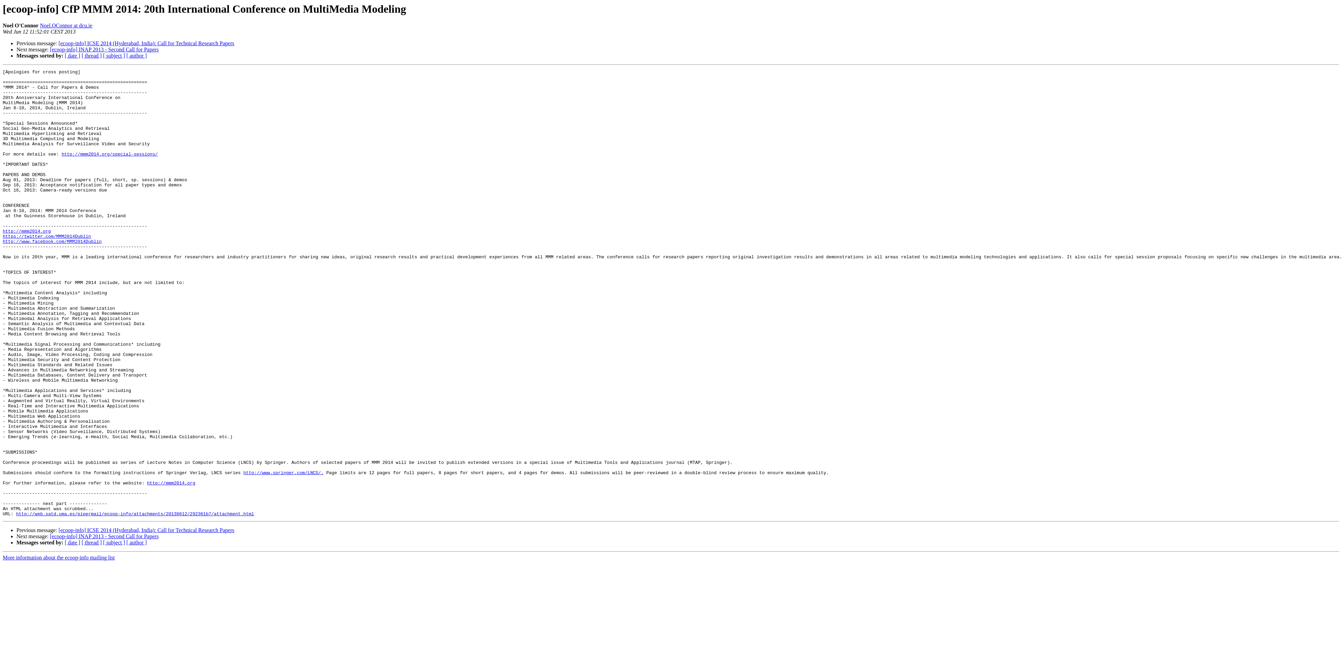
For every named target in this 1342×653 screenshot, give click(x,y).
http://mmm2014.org (27, 264)
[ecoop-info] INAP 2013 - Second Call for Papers (104, 49)
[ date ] (72, 56)
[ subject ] (114, 56)
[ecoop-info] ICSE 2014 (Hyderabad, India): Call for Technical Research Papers (146, 43)
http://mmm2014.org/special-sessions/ (110, 171)
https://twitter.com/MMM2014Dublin (47, 270)
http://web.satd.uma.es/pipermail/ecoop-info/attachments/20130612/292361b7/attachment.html (135, 603)
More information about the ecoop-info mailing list (59, 647)
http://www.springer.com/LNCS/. (283, 554)
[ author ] (136, 56)
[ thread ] (92, 56)
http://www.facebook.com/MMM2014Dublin (52, 276)
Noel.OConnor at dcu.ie (66, 25)
